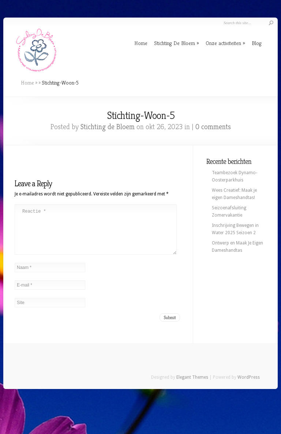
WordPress (248, 386)
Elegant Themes (192, 386)
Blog (257, 43)
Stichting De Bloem (174, 43)
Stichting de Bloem (107, 126)
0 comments (213, 126)
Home (140, 43)
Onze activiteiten (223, 43)
